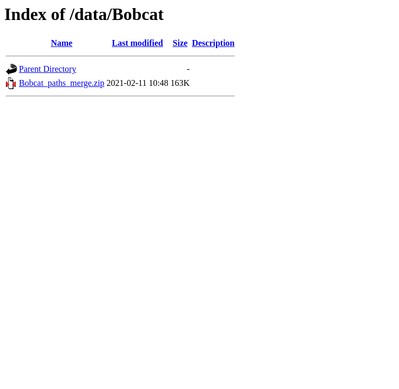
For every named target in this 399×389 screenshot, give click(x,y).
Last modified (137, 43)
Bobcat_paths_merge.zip (61, 83)
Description (213, 43)
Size (180, 43)
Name (61, 43)
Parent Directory (47, 68)
